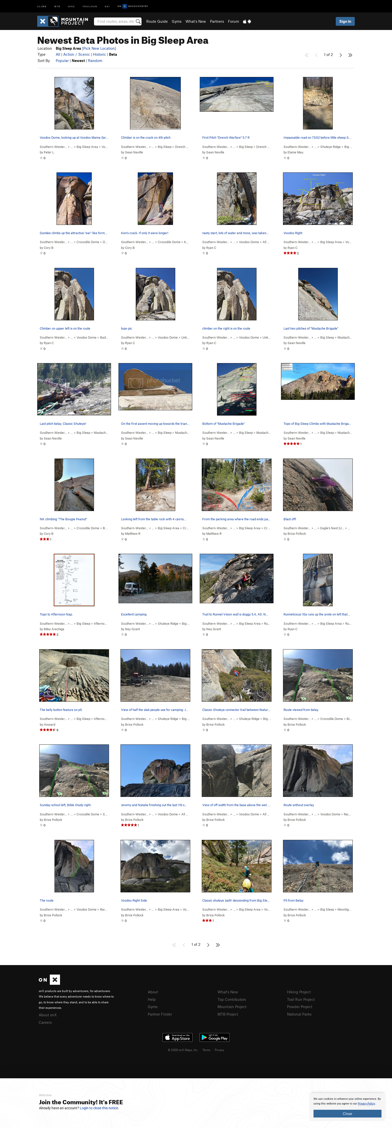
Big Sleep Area (87, 147)
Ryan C (211, 248)
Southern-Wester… (53, 147)
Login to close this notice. (99, 1108)
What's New (196, 21)
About (153, 992)
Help (152, 999)
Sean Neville (134, 152)
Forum (233, 21)
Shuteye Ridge (330, 147)
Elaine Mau (295, 152)
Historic (99, 54)
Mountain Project (232, 1006)
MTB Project (228, 1014)
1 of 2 (328, 54)
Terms (206, 1050)
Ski (107, 6)
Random (95, 60)
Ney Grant (132, 629)
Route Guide (157, 21)
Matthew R (132, 534)
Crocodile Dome (87, 242)
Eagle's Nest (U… (332, 528)
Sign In (345, 21)
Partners (217, 21)
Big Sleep (165, 147)
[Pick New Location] (99, 48)
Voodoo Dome (249, 242)
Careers (45, 1022)
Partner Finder (160, 1014)
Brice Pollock (297, 534)
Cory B (49, 248)
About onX (48, 1015)
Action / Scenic (76, 54)
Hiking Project (299, 992)
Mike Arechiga (54, 629)
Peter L (49, 152)
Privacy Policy (366, 1103)
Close (347, 1113)
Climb (42, 6)
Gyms (177, 21)
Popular (62, 60)
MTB (57, 6)
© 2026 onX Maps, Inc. (183, 1050)
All (58, 54)
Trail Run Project (301, 999)
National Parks (299, 1014)
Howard (49, 724)
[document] (348, 1107)
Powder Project (299, 1006)
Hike (71, 6)
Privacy (219, 1050)
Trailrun (89, 6)
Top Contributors (232, 999)
